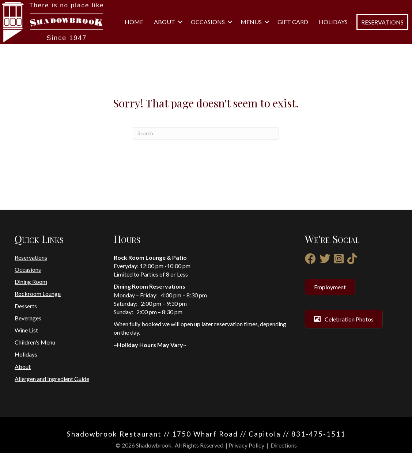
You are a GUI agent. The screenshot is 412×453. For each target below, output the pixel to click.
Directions (284, 445)
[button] (180, 22)
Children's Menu (35, 342)
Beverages (28, 318)
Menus (251, 21)
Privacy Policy (246, 445)
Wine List (26, 330)
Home (134, 21)
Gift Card (292, 21)
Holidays (333, 21)
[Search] (206, 133)
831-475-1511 (318, 434)
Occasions (208, 21)
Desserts (26, 305)
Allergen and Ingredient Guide (52, 378)
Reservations (31, 257)
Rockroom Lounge (38, 293)
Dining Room (31, 281)
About (164, 21)
